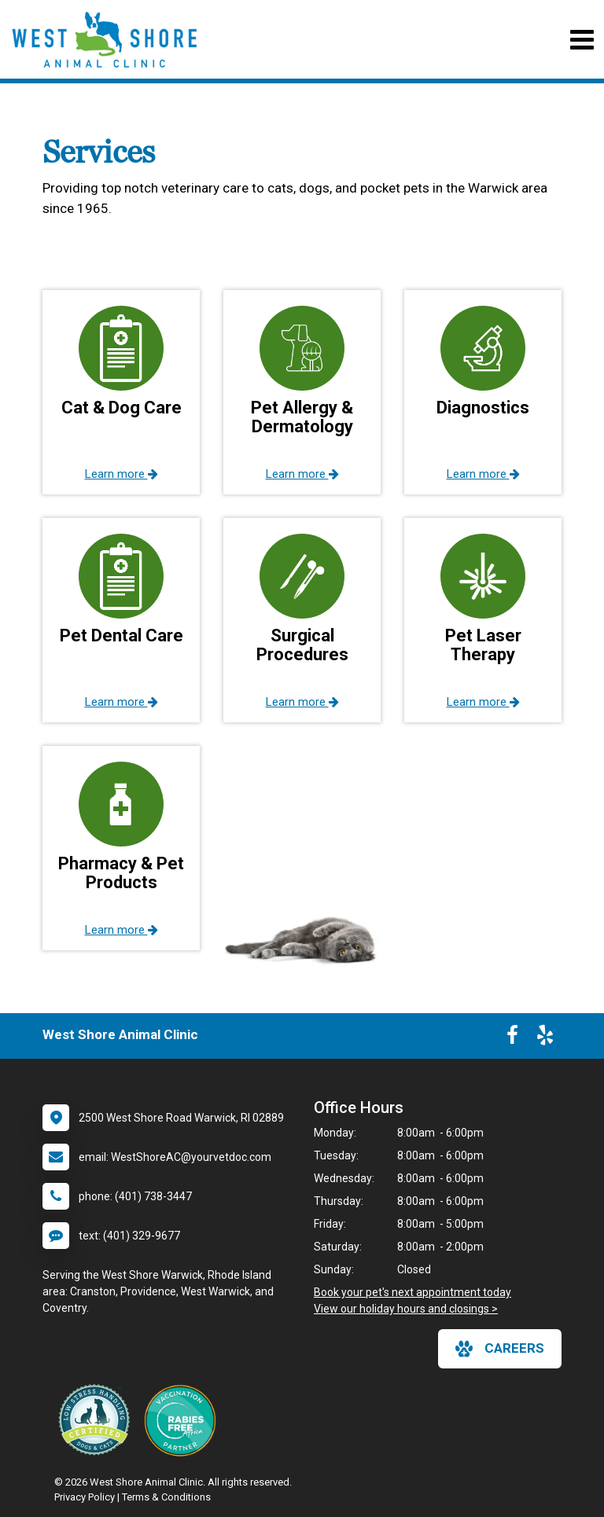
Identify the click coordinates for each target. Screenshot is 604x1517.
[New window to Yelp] (545, 1038)
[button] (121, 392)
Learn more (121, 474)
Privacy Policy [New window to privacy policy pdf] (84, 1497)
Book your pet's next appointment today (412, 1292)
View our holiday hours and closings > (406, 1308)
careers (499, 1348)
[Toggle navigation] (581, 39)
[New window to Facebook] (512, 1038)
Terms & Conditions (166, 1497)
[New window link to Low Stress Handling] (97, 1419)
